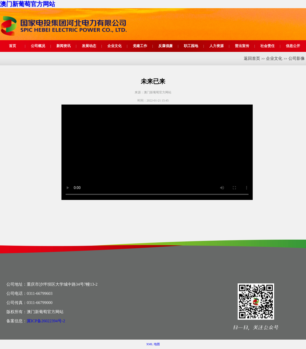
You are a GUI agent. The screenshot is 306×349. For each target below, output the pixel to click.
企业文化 (114, 46)
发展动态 (89, 46)
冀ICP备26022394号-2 (46, 321)
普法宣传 (242, 46)
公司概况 (38, 46)
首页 (12, 46)
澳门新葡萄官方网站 (27, 4)
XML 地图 (153, 344)
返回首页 (252, 58)
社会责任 (267, 46)
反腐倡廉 (165, 46)
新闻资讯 (63, 46)
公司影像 (296, 58)
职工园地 (191, 46)
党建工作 (140, 46)
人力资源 (216, 46)
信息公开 (293, 46)
